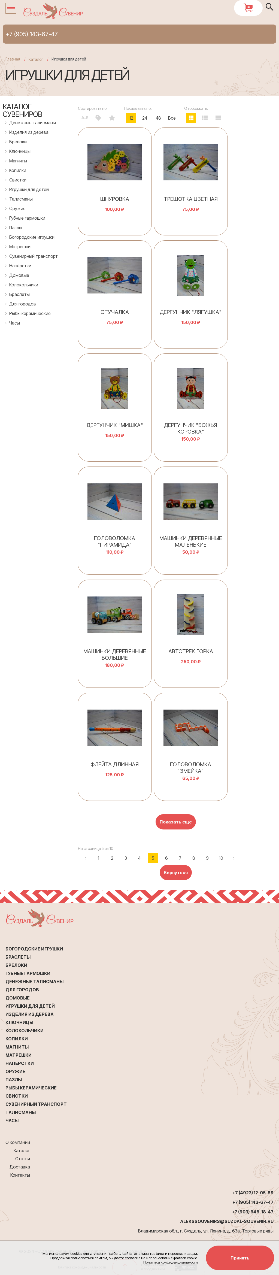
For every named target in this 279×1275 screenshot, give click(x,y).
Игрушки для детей (29, 189)
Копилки (17, 170)
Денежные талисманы (32, 122)
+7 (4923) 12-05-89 (253, 1192)
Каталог (22, 1150)
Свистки (17, 180)
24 (144, 118)
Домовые (19, 275)
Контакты (20, 1175)
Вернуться (176, 872)
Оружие (17, 208)
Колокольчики (23, 284)
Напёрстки (20, 265)
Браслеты (19, 294)
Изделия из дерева (28, 132)
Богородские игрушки (31, 237)
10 (221, 858)
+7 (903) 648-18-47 (253, 1212)
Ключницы (20, 151)
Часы (14, 323)
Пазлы (15, 227)
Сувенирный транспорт (33, 256)
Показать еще (176, 822)
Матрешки (20, 246)
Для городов (22, 304)
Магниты (18, 160)
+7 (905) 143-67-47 (31, 34)
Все (172, 118)
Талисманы (21, 199)
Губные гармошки (27, 218)
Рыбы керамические (30, 313)
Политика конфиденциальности (170, 1262)
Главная (12, 59)
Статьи (22, 1158)
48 (158, 118)
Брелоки (18, 141)
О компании (17, 1142)
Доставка (20, 1167)
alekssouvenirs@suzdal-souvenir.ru (227, 1221)
